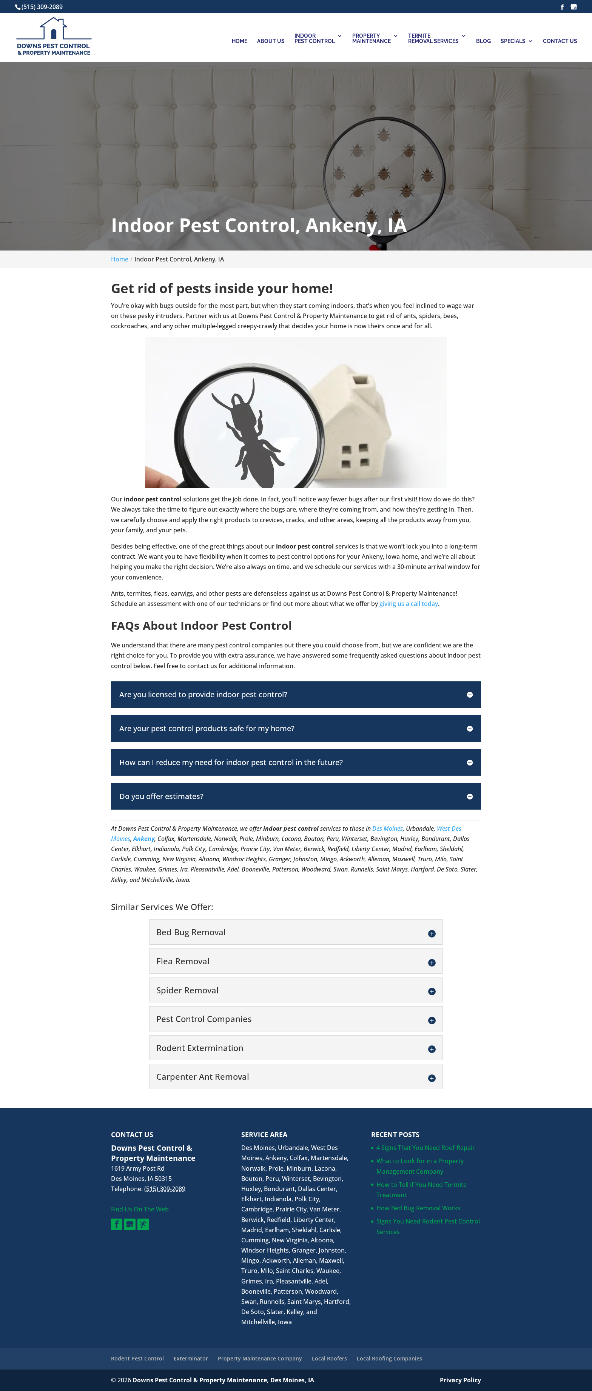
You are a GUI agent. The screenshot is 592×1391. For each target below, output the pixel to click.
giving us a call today (408, 603)
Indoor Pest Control (314, 38)
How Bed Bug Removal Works (418, 1208)
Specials (513, 41)
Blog (483, 41)
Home (239, 41)
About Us (271, 41)
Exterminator (191, 1358)
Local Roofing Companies (389, 1358)
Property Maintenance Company (260, 1358)
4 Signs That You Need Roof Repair (425, 1148)
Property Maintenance (371, 38)
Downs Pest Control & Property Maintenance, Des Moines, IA (223, 1380)
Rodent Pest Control (137, 1358)
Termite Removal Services (433, 38)
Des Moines (387, 828)
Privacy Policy (460, 1380)
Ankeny (143, 839)
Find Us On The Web (140, 1209)
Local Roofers (329, 1358)
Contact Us (560, 41)
